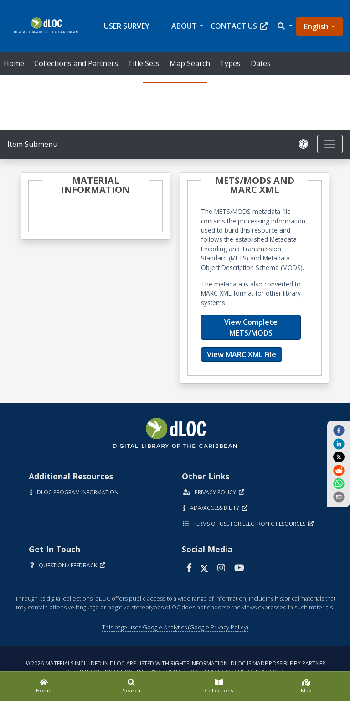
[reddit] (339, 470)
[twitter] (339, 457)
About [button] (184, 26)
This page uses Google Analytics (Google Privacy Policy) (175, 627)
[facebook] (339, 430)
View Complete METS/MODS (251, 327)
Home (14, 63)
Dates (261, 63)
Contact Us (239, 26)
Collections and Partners (76, 63)
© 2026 (175, 667)
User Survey (126, 26)
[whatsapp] (339, 483)
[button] (284, 26)
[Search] (131, 686)
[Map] (306, 686)
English (316, 26)
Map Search (190, 63)
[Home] (44, 686)
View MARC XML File (241, 354)
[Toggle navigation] (330, 144)
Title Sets (144, 63)
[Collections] (218, 686)
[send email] (339, 497)
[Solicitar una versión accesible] (303, 144)
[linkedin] (339, 443)
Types (230, 63)
